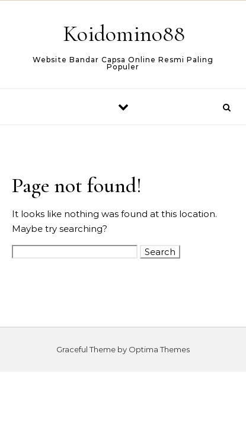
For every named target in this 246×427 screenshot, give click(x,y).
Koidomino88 (124, 33)
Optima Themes (159, 349)
